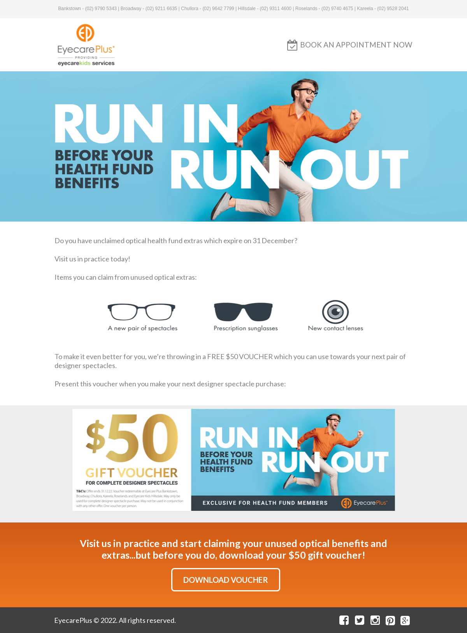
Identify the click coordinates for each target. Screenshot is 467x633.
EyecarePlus (73, 620)
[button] (356, 44)
